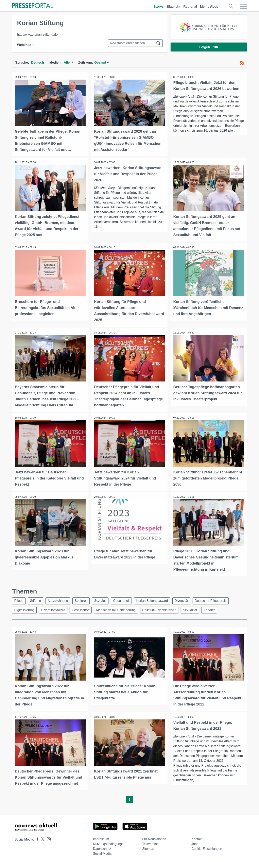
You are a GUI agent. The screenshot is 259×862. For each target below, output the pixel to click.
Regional (190, 6)
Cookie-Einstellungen (206, 847)
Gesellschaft (83, 609)
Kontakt (196, 837)
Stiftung (37, 599)
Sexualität (196, 609)
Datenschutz (102, 847)
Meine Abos (209, 6)
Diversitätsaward (55, 609)
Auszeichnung (60, 599)
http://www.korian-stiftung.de (37, 34)
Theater (216, 609)
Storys (159, 6)
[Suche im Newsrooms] (135, 43)
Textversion (150, 842)
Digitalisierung (25, 609)
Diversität (189, 599)
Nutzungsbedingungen (109, 842)
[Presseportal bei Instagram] (47, 837)
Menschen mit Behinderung (119, 609)
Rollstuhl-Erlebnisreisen (164, 609)
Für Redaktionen (154, 837)
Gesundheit (127, 599)
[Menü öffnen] (243, 6)
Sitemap (148, 847)
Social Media (102, 852)
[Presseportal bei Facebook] (36, 838)
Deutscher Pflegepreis (220, 599)
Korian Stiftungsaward (159, 599)
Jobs (194, 842)
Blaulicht (173, 6)
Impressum (101, 837)
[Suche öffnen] (231, 6)
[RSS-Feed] (242, 63)
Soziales (105, 599)
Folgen (208, 47)
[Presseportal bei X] (41, 838)
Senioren (84, 599)
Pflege (19, 599)
